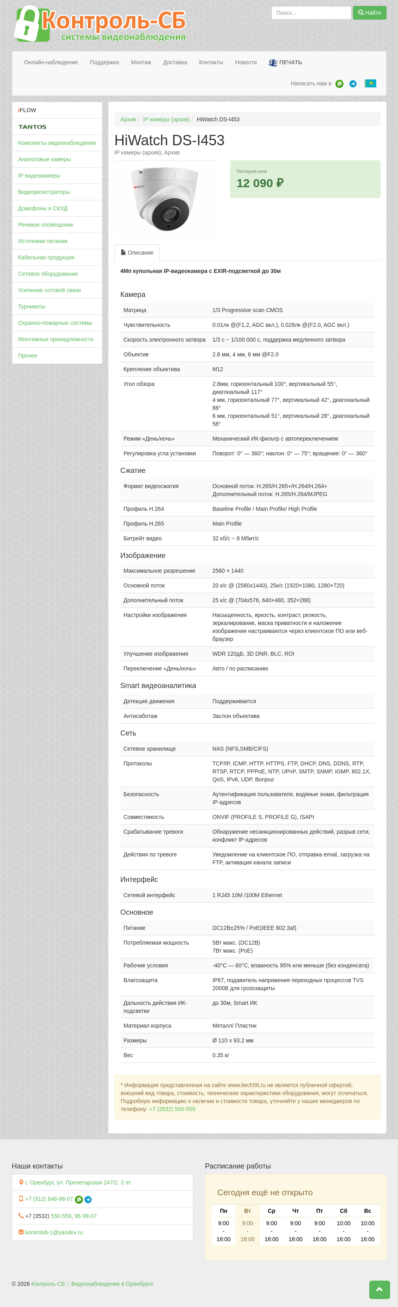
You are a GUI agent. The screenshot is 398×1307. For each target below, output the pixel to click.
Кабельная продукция (46, 257)
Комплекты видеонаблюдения (57, 143)
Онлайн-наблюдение (51, 62)
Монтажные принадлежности (56, 339)
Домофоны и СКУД (43, 208)
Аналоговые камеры (44, 159)
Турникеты (31, 306)
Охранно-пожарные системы (55, 323)
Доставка (175, 62)
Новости (246, 62)
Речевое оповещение (46, 224)
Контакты (211, 62)
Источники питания (43, 241)
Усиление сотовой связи (49, 290)
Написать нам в (311, 83)
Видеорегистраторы (44, 192)
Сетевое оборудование (48, 274)
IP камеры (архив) (166, 119)
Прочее (27, 355)
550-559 (61, 1216)
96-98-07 (86, 1216)
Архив (128, 119)
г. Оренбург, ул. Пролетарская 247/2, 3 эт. (78, 1182)
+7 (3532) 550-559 (172, 1109)
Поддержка (104, 62)
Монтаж (141, 62)
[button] (379, 1290)
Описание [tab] (137, 252)
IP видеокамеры (39, 175)
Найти (369, 13)
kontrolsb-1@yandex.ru (54, 1232)
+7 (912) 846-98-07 (49, 1199)
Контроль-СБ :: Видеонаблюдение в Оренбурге (92, 1284)
